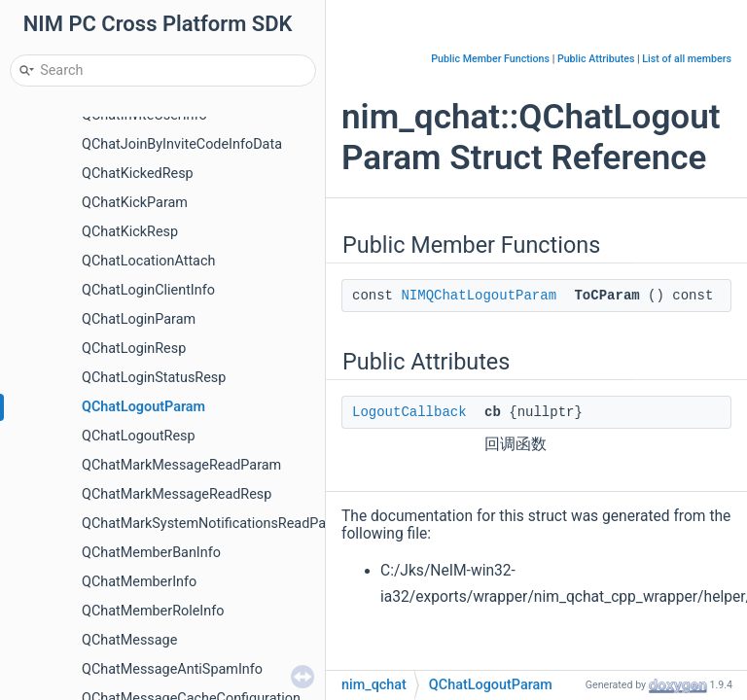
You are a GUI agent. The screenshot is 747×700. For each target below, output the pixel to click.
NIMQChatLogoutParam (478, 295)
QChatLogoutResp (139, 436)
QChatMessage (129, 640)
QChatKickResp (130, 232)
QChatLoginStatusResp (154, 377)
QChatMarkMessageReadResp (176, 494)
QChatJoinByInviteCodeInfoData (182, 144)
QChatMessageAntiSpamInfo (172, 669)
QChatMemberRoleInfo (153, 611)
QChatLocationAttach (148, 261)
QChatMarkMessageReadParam (181, 465)
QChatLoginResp (134, 348)
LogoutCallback (409, 412)
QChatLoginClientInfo (148, 290)
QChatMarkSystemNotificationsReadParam (216, 523)
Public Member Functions (490, 58)
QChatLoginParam (139, 319)
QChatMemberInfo (139, 582)
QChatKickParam (135, 202)
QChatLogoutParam (143, 407)
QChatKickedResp (138, 173)
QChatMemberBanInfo (151, 552)
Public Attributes (596, 58)
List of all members (686, 58)
